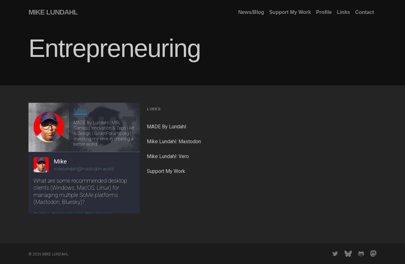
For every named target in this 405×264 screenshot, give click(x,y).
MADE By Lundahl (166, 127)
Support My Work (166, 171)
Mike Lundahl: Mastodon (174, 141)
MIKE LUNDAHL (53, 12)
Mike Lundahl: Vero (168, 156)
